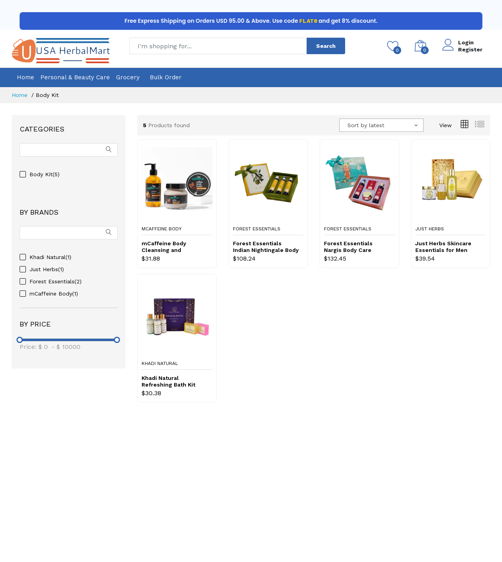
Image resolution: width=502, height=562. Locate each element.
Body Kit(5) (44, 174)
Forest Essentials (256, 229)
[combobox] (381, 125)
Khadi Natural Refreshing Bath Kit (168, 381)
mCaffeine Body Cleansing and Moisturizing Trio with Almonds (172, 247)
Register (470, 49)
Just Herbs (429, 229)
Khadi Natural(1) (50, 257)
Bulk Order (166, 77)
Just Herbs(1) (46, 269)
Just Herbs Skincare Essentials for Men (443, 246)
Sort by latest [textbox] (365, 125)
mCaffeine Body (162, 229)
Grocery (128, 77)
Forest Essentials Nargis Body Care (348, 246)
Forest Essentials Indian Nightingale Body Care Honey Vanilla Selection (266, 247)
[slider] (19, 340)
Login (466, 42)
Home (25, 77)
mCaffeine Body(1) (53, 293)
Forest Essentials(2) (55, 281)
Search (326, 46)
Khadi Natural (160, 363)
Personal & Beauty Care (75, 77)
